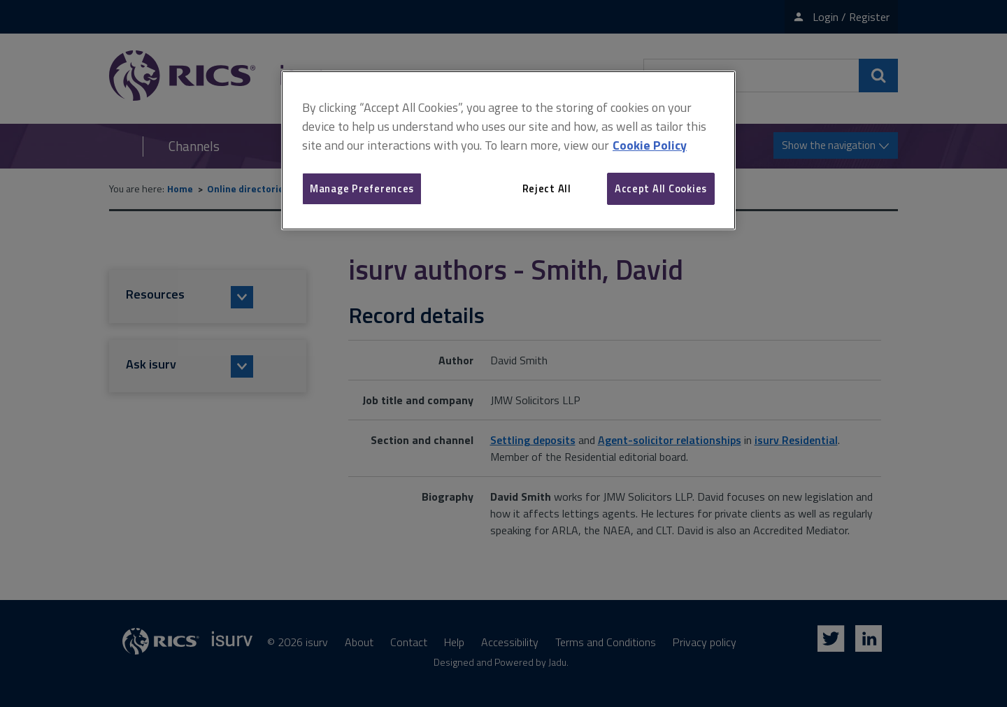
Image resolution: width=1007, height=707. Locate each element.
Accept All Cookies (661, 188)
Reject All (546, 188)
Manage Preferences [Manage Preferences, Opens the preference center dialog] (362, 188)
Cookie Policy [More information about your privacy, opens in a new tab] (650, 145)
